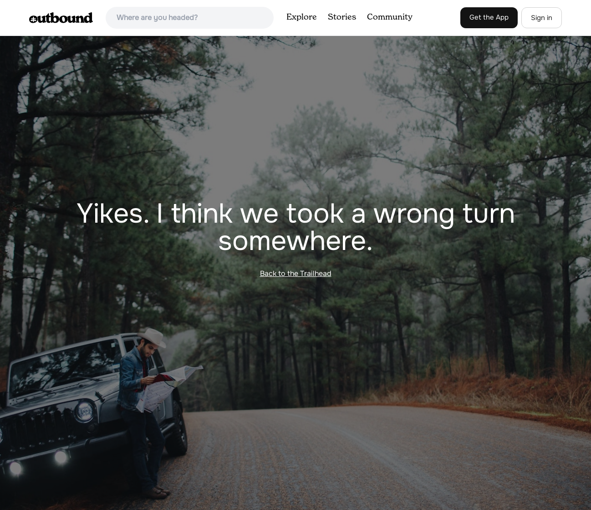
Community (390, 17)
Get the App (489, 17)
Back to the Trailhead (295, 273)
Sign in (541, 17)
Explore (301, 17)
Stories (342, 17)
